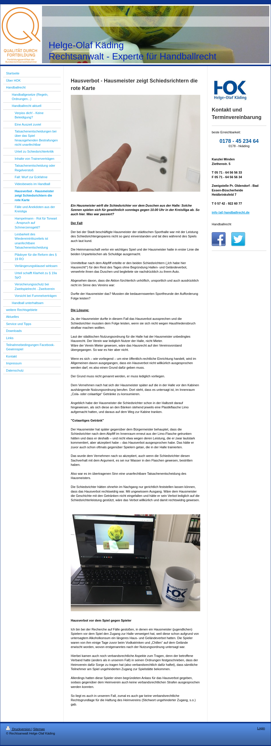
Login (261, 728)
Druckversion (18, 729)
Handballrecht (221, 224)
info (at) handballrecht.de (230, 212)
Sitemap (39, 729)
